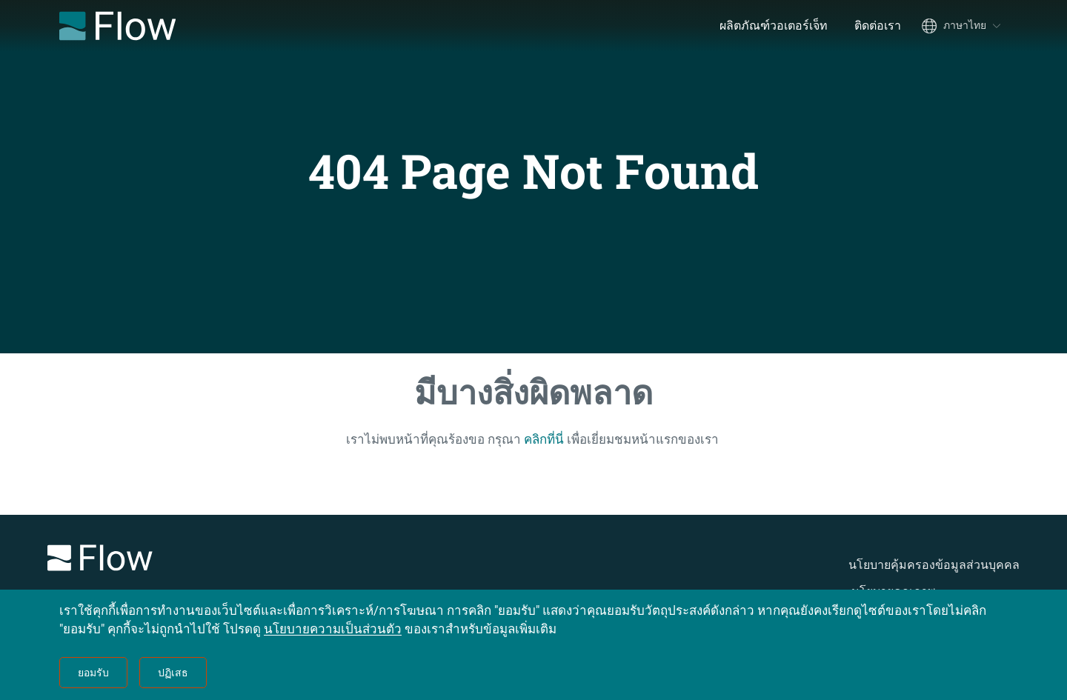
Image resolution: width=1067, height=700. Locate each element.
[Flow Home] (117, 26)
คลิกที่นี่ (544, 439)
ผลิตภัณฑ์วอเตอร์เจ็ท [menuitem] (773, 26)
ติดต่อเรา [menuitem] (877, 26)
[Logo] (237, 560)
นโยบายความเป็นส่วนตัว (333, 628)
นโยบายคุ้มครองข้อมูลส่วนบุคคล (934, 565)
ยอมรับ (93, 673)
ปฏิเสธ (173, 673)
